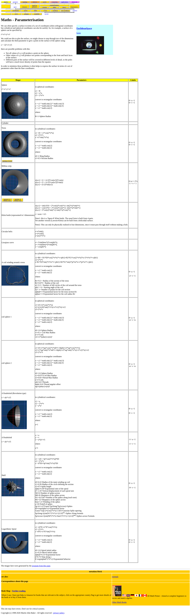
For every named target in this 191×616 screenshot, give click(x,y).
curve (16, 14)
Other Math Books (119, 602)
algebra (6, 2)
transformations (54, 5)
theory (64, 7)
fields (35, 10)
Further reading (18, 591)
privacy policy (58, 613)
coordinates (15, 10)
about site (74, 2)
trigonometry (74, 7)
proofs (44, 2)
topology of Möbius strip (17, 200)
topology (25, 2)
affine (54, 7)
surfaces (75, 10)
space (15, 7)
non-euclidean (65, 10)
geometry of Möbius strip (7, 200)
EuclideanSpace (84, 28)
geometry (15, 2)
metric (26, 10)
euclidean (55, 10)
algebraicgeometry (34, 6)
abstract (35, 2)
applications (64, 2)
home (78, 33)
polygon (26, 14)
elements (24, 7)
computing (55, 2)
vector (45, 10)
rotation (44, 7)
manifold (36, 14)
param (46, 14)
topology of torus (7, 161)
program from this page (41, 566)
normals (115, 577)
